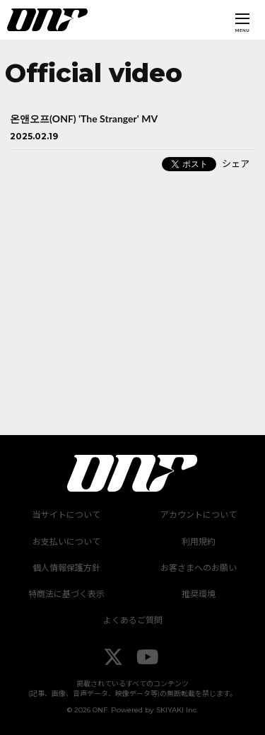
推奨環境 (199, 594)
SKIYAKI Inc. (177, 709)
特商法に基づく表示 (66, 594)
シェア (235, 163)
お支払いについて (66, 541)
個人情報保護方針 (66, 567)
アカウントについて (198, 514)
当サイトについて (66, 514)
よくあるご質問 (133, 620)
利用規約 (199, 541)
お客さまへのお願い (198, 567)
